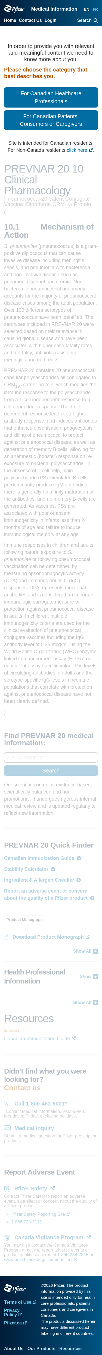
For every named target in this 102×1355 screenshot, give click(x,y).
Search (51, 771)
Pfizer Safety (31, 1188)
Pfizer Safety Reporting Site (38, 1214)
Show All (82, 951)
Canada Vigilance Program (49, 1237)
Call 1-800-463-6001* (40, 1103)
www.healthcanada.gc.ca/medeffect (38, 1259)
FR (95, 9)
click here (77, 150)
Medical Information (54, 9)
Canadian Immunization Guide (39, 858)
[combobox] (51, 764)
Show (85, 976)
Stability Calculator (26, 869)
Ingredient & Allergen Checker (39, 880)
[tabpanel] (51, 965)
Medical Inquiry (34, 1128)
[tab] (24, 919)
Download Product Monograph (48, 937)
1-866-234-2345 (73, 1254)
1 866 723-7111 (26, 1222)
